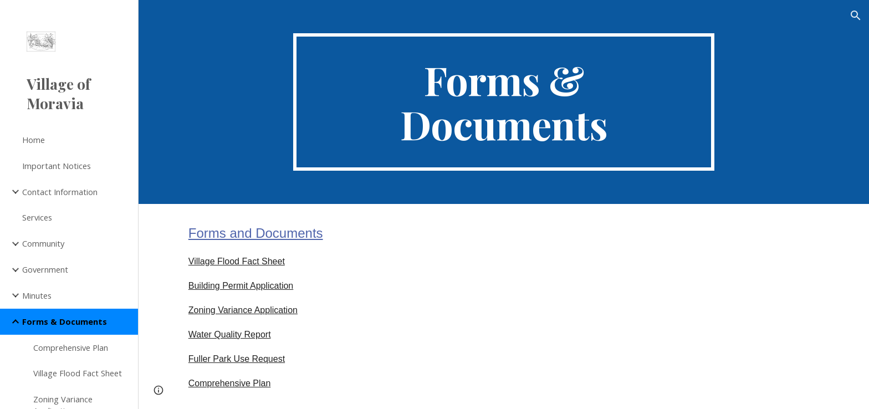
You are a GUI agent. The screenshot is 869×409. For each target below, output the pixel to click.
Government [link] (45, 269)
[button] (855, 15)
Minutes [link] (37, 295)
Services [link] (37, 217)
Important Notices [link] (56, 165)
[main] (503, 102)
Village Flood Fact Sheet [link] (77, 373)
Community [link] (43, 243)
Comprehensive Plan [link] (70, 347)
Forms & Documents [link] (64, 321)
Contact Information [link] (60, 191)
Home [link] (33, 139)
